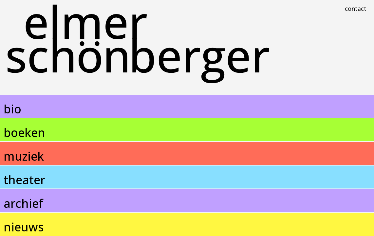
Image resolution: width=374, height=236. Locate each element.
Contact (355, 8)
